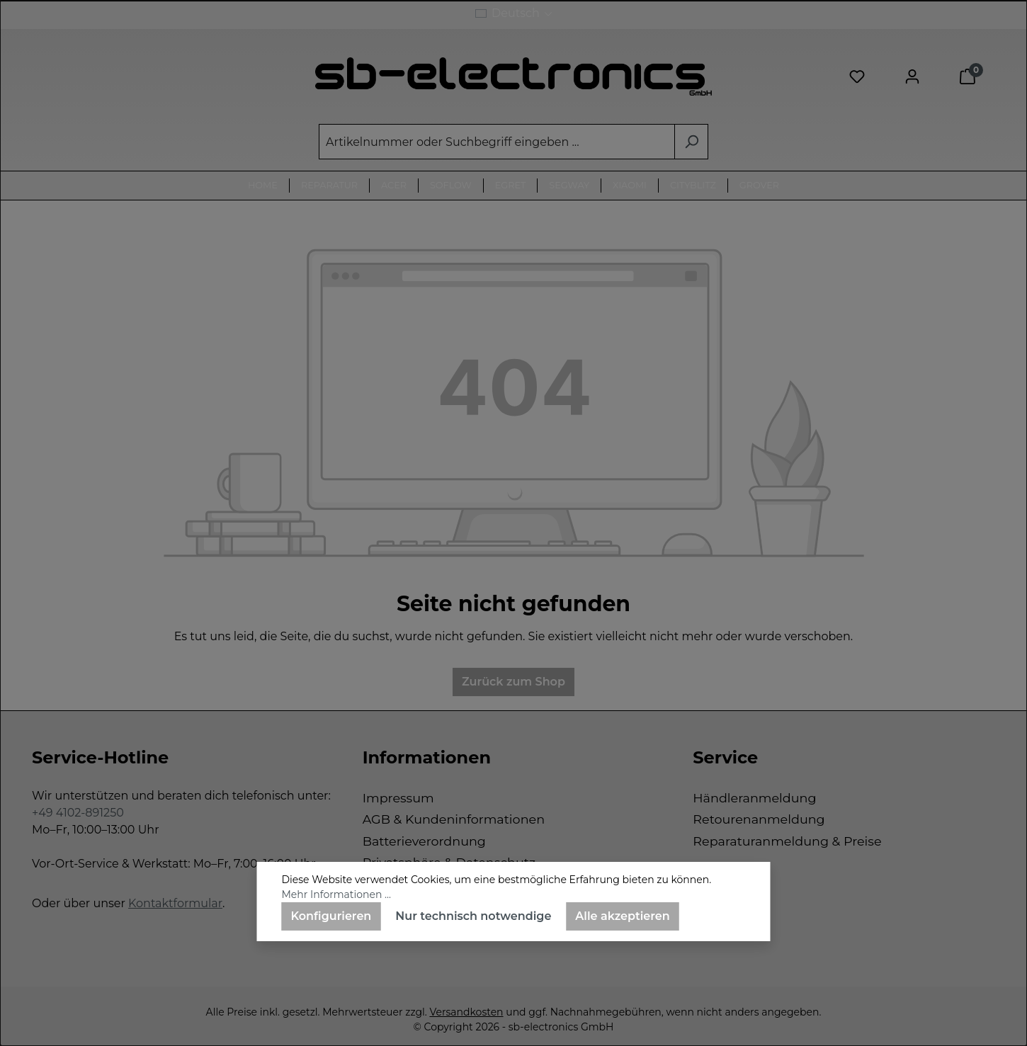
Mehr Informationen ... (336, 894)
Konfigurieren (331, 916)
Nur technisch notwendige (473, 916)
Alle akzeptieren (622, 916)
